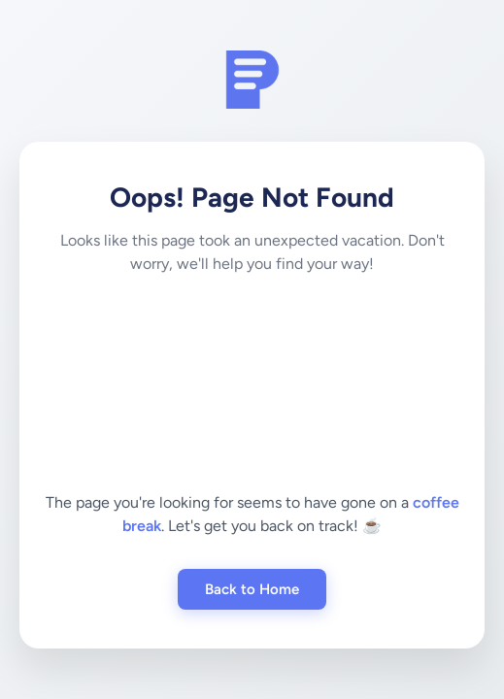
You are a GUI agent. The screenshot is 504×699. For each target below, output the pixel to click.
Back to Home (252, 589)
